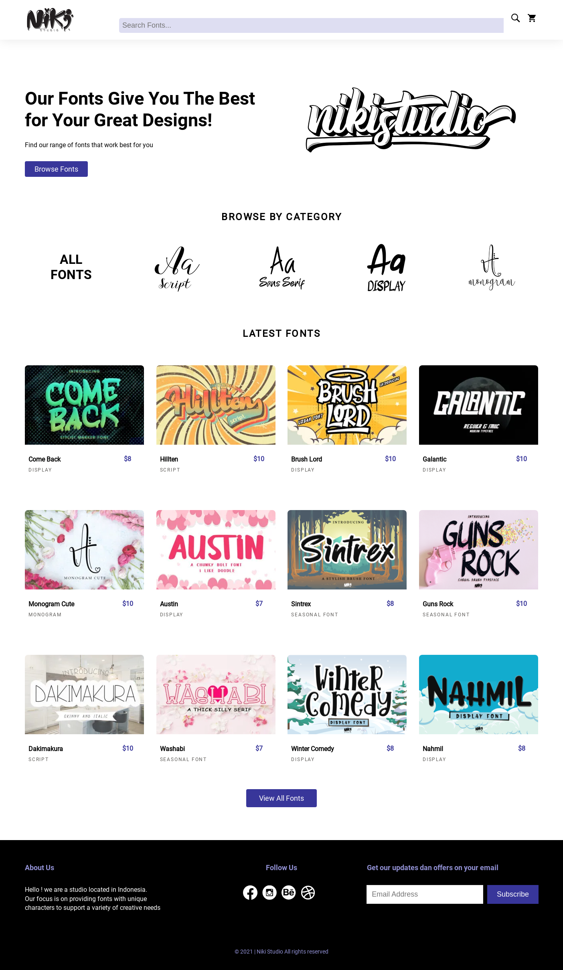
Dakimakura (45, 749)
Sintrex (301, 604)
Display (40, 470)
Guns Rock (438, 604)
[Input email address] (425, 894)
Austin (169, 604)
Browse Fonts (56, 169)
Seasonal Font (314, 615)
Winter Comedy (312, 749)
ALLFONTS (71, 267)
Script (170, 470)
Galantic (434, 459)
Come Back (44, 459)
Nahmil (433, 749)
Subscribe (513, 894)
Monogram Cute (51, 604)
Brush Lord (306, 459)
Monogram (44, 615)
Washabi (172, 749)
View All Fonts (281, 798)
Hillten (169, 459)
